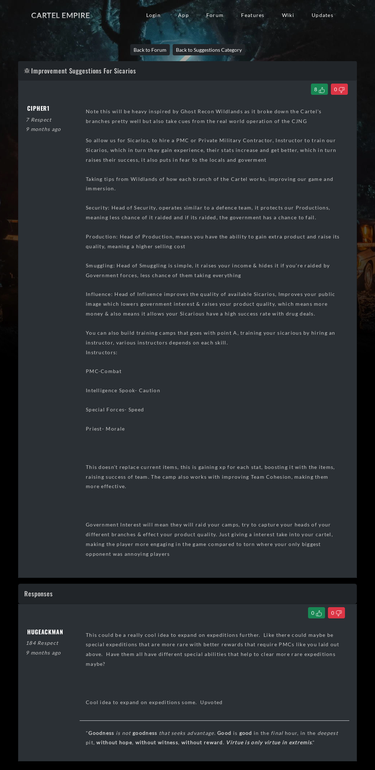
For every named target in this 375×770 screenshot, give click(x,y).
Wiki (288, 15)
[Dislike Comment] (336, 612)
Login (153, 15)
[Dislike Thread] (339, 89)
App (183, 15)
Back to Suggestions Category (209, 50)
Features (252, 15)
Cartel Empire (60, 15)
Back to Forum (150, 50)
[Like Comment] (316, 612)
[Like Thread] (319, 89)
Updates (322, 15)
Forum (215, 15)
